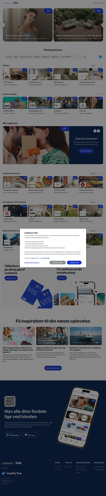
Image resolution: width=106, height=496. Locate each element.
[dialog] (53, 248)
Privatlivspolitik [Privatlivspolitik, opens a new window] (46, 258)
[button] (31, 262)
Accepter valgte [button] (58, 262)
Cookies (33, 258)
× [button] (83, 230)
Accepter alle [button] (74, 262)
